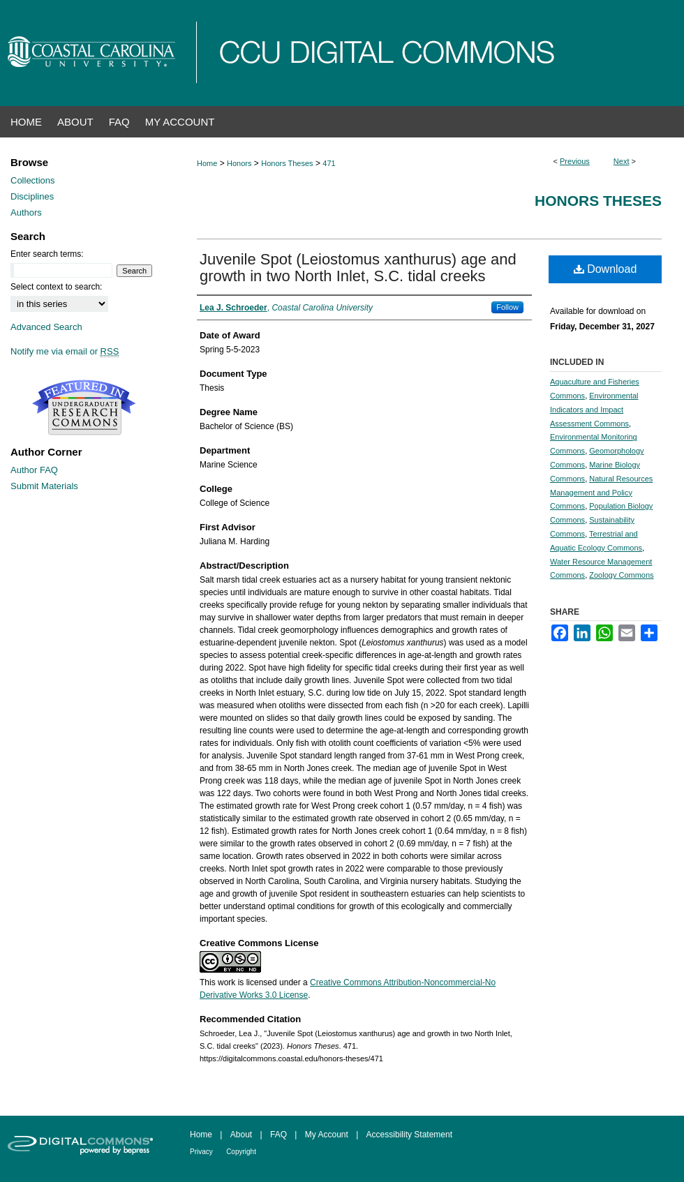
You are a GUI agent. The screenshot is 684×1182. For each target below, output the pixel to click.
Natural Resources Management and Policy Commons (601, 492)
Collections (32, 180)
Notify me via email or (64, 351)
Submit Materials (44, 486)
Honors (239, 163)
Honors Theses (287, 163)
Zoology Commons (621, 575)
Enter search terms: (47, 254)
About (241, 1134)
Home (207, 163)
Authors (26, 212)
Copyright (241, 1151)
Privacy (201, 1151)
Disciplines (32, 196)
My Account (326, 1134)
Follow (507, 307)
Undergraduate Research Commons (84, 407)
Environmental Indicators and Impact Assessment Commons (594, 409)
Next (622, 161)
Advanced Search (46, 327)
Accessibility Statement (409, 1134)
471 (328, 163)
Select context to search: (56, 287)
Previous (575, 161)
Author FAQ (34, 470)
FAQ (278, 1134)
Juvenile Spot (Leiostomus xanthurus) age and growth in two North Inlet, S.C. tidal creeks (358, 267)
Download (605, 269)
